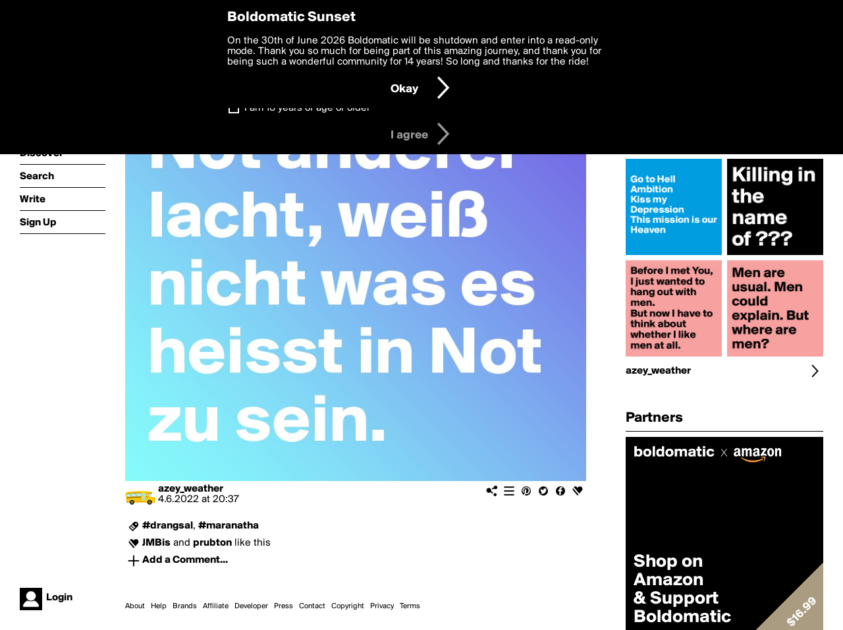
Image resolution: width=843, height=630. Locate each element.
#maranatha (228, 526)
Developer (251, 606)
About (135, 606)
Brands (185, 606)
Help (159, 606)
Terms (410, 606)
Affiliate (216, 606)
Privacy (382, 606)
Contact (312, 606)
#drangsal (167, 526)
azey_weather (190, 489)
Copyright (347, 606)
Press (283, 606)
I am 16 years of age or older (307, 108)
